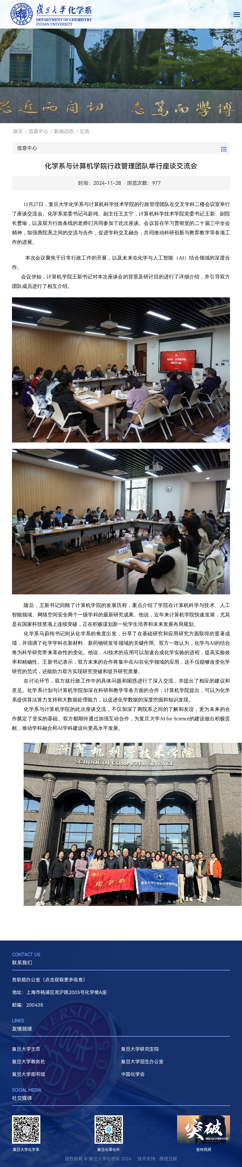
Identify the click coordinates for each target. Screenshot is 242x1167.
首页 (18, 131)
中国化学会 (133, 1074)
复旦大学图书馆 (28, 1074)
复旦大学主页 (26, 1049)
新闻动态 (64, 131)
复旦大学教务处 (28, 1062)
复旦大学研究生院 (140, 1049)
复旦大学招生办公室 (142, 1062)
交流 (84, 131)
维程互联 (168, 1158)
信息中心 (38, 131)
